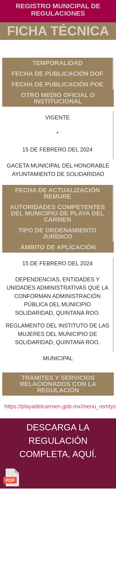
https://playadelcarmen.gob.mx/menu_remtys (60, 406)
